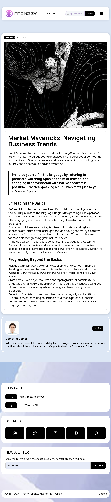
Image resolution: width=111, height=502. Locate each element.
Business (10, 37)
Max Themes (55, 493)
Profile (98, 328)
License (103, 493)
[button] (101, 13)
